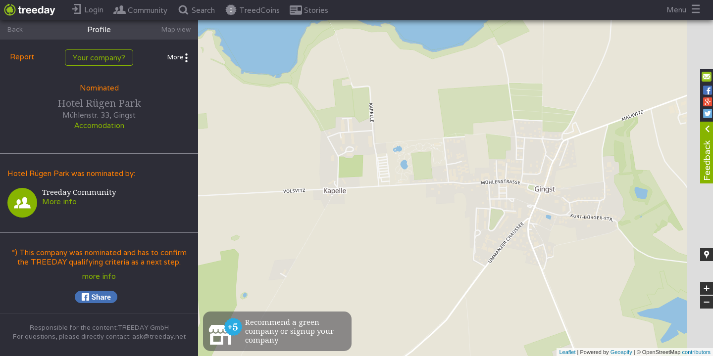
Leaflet (567, 352)
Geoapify (621, 352)
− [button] (706, 302)
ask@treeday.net (159, 336)
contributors (696, 352)
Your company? (99, 57)
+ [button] (707, 288)
